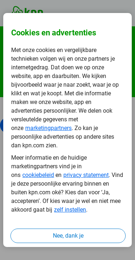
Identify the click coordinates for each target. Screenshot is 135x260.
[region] (67, 130)
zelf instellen (70, 209)
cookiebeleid (38, 175)
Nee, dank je (68, 235)
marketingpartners (48, 128)
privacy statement (86, 175)
